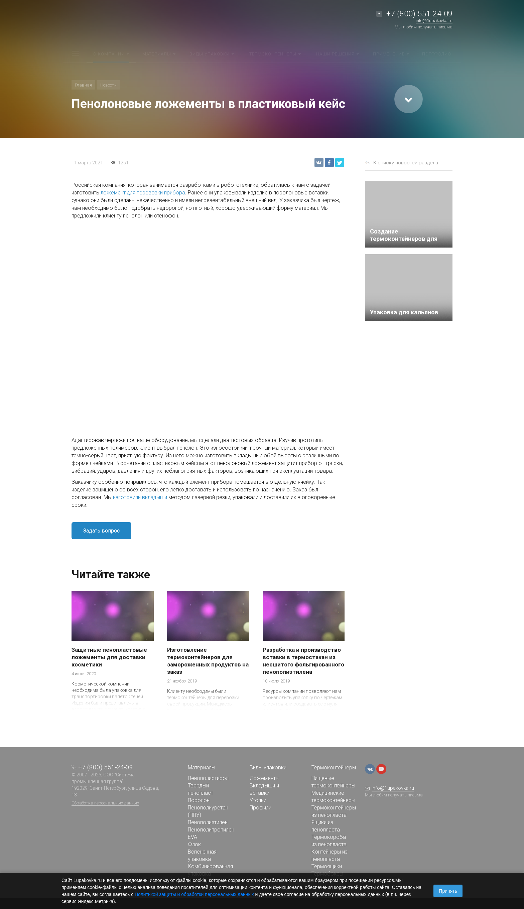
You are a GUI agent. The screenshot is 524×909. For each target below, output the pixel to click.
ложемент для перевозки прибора (143, 192)
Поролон (199, 800)
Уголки (258, 800)
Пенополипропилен (211, 829)
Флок (194, 844)
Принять (448, 891)
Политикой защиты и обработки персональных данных (194, 894)
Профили (260, 807)
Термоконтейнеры (333, 767)
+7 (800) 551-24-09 (419, 13)
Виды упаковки (268, 767)
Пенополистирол (208, 778)
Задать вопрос (101, 530)
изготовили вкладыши (140, 497)
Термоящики (326, 866)
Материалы (201, 767)
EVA (192, 837)
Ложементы (264, 778)
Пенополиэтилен (208, 822)
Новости (108, 85)
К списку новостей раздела (405, 163)
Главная (83, 85)
